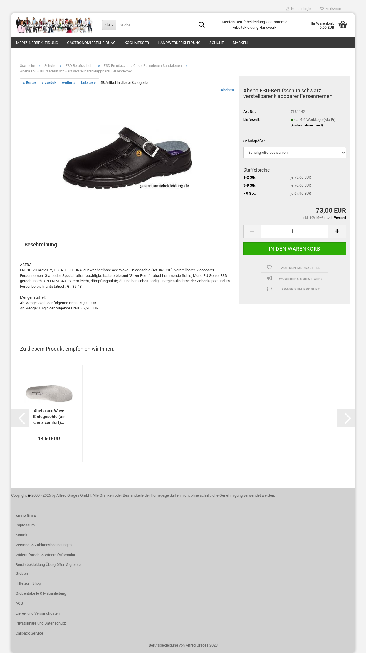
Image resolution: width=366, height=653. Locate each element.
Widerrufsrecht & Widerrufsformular (45, 555)
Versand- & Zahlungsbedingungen (44, 545)
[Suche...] (109, 25)
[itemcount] (294, 231)
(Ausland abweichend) (307, 125)
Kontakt (22, 535)
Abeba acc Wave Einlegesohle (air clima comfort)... (49, 416)
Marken (240, 42)
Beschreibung (40, 244)
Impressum (25, 525)
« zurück (49, 82)
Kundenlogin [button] (298, 9)
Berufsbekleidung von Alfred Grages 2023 (183, 645)
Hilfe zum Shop (28, 583)
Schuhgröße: (254, 141)
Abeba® (227, 90)
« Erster (29, 82)
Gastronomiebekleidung (91, 42)
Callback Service (29, 633)
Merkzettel (331, 9)
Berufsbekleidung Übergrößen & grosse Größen (48, 569)
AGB (19, 603)
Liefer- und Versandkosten (38, 613)
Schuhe (216, 42)
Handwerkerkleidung (179, 42)
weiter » (68, 82)
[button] (20, 418)
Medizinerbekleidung (37, 42)
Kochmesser (137, 42)
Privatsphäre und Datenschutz (41, 623)
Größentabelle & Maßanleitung (41, 593)
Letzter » (88, 82)
